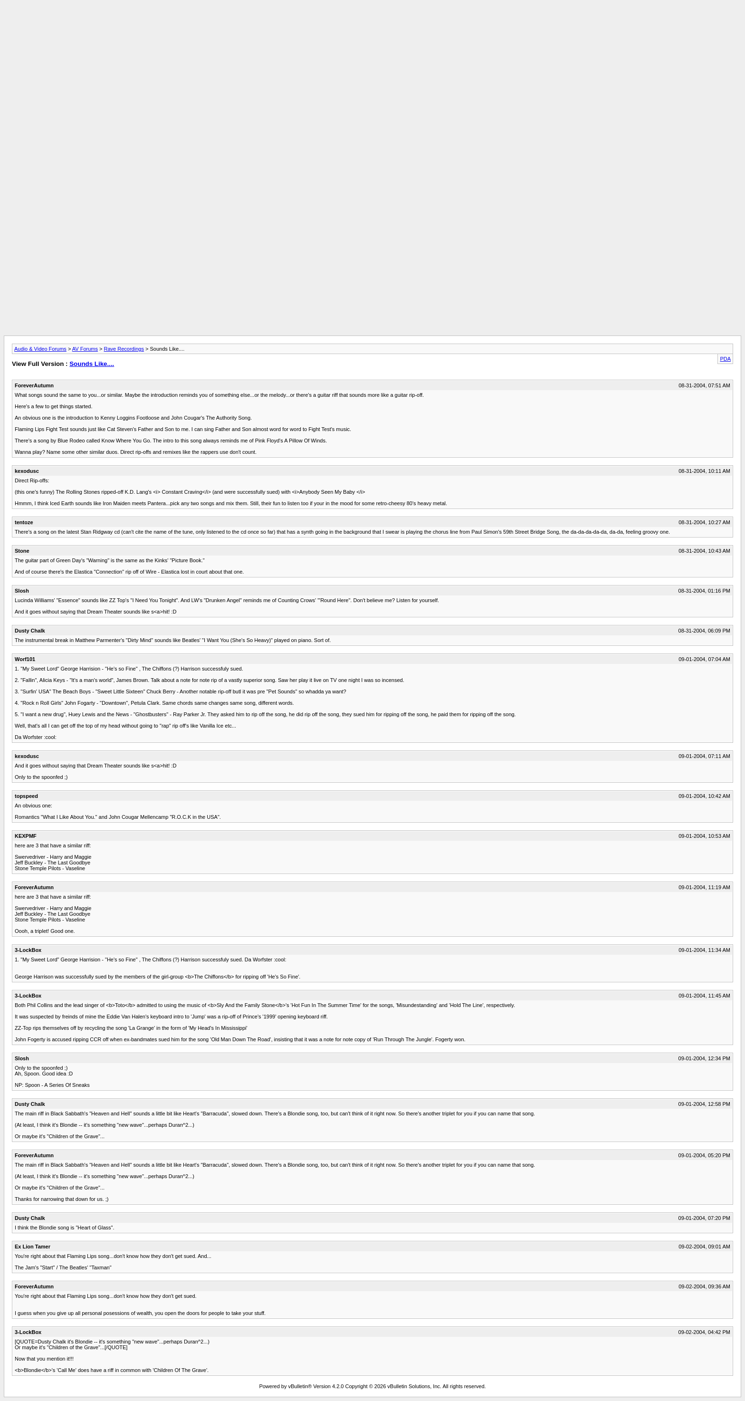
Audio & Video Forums (40, 349)
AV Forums (85, 349)
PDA (725, 359)
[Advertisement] (372, 25)
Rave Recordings (124, 349)
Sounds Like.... (91, 363)
